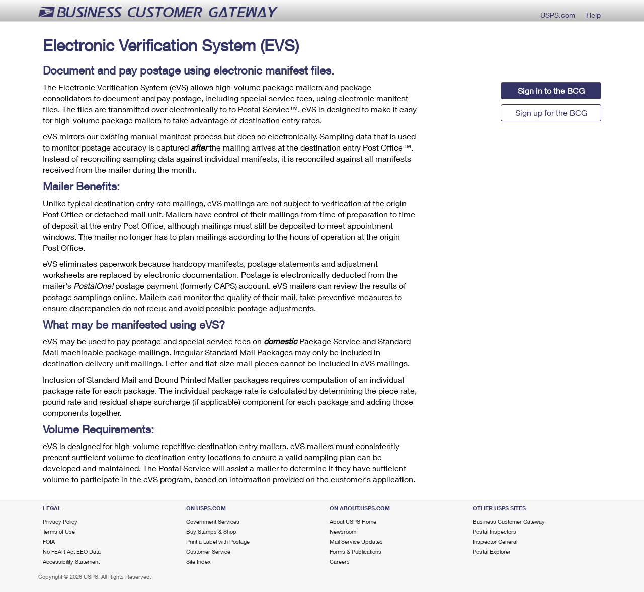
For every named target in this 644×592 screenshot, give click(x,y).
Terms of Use (59, 531)
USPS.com (557, 14)
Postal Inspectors (494, 531)
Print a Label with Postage (218, 541)
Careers (340, 561)
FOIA (49, 541)
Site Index (198, 561)
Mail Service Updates (356, 541)
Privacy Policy (60, 521)
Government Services (212, 521)
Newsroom (343, 531)
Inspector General (495, 541)
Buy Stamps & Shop (211, 531)
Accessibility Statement (71, 561)
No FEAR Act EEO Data (72, 551)
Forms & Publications (355, 551)
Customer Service (208, 551)
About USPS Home (353, 521)
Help (593, 14)
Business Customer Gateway (509, 521)
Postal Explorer (492, 551)
